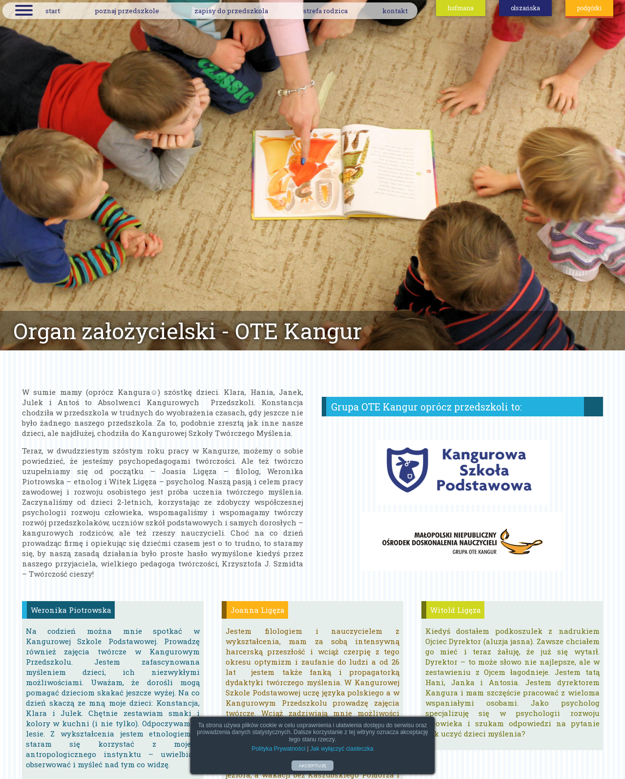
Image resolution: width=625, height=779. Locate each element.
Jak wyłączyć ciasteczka (341, 748)
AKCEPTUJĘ (313, 765)
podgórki (589, 8)
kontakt (395, 10)
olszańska (525, 8)
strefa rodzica (325, 10)
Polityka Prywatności (278, 748)
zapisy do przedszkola (231, 10)
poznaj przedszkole (127, 10)
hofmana (461, 8)
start (52, 10)
